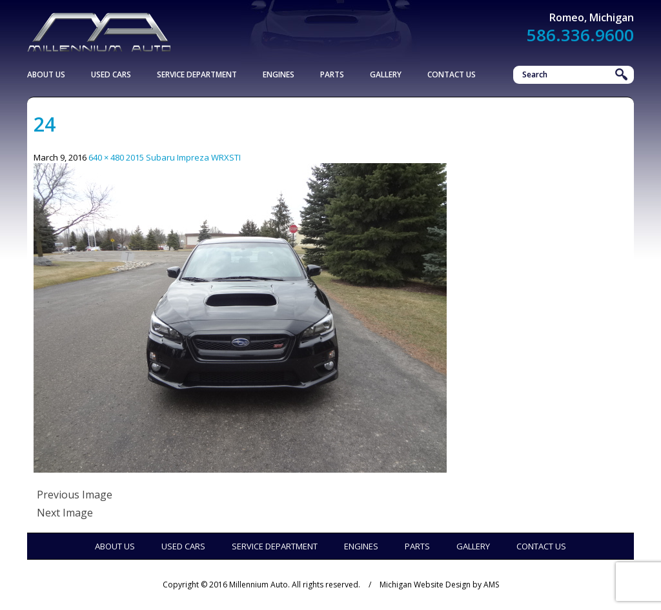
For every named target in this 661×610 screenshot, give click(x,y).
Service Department (197, 74)
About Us (46, 74)
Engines (278, 74)
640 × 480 (106, 157)
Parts (332, 74)
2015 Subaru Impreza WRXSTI (183, 157)
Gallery (386, 74)
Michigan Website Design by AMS (439, 584)
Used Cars (111, 74)
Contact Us (451, 74)
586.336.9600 (580, 34)
